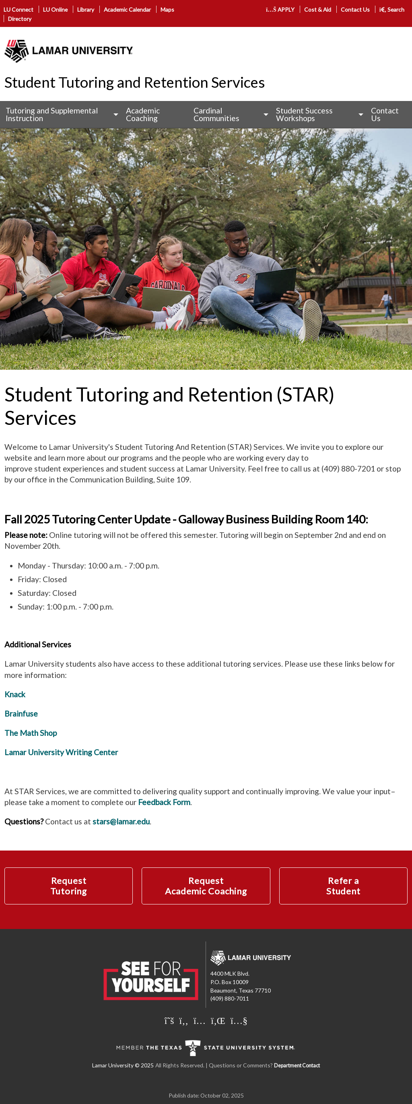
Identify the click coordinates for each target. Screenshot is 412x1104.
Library (85, 9)
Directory (19, 18)
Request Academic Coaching (206, 885)
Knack (14, 694)
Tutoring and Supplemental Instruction (52, 114)
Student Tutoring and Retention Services (134, 82)
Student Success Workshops (304, 114)
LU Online (55, 9)
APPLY (280, 9)
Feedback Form (164, 802)
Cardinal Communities (216, 114)
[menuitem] (60, 114)
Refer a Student (343, 885)
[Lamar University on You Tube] (239, 1020)
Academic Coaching (143, 114)
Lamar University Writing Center (61, 752)
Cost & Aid (317, 9)
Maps (167, 9)
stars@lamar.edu (121, 821)
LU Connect (18, 9)
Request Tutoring (68, 885)
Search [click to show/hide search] (392, 9)
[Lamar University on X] (169, 1020)
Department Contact (297, 1066)
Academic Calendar (127, 9)
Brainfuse (21, 713)
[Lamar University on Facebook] (184, 1020)
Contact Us (355, 9)
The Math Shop (30, 732)
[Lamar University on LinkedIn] (218, 1020)
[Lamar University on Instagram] (199, 1020)
